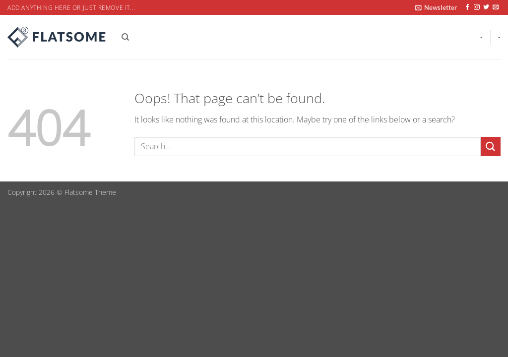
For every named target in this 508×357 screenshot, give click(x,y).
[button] (436, 7)
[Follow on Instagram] (477, 7)
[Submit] (491, 146)
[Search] (125, 37)
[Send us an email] (496, 7)
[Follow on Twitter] (486, 7)
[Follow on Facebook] (467, 7)
